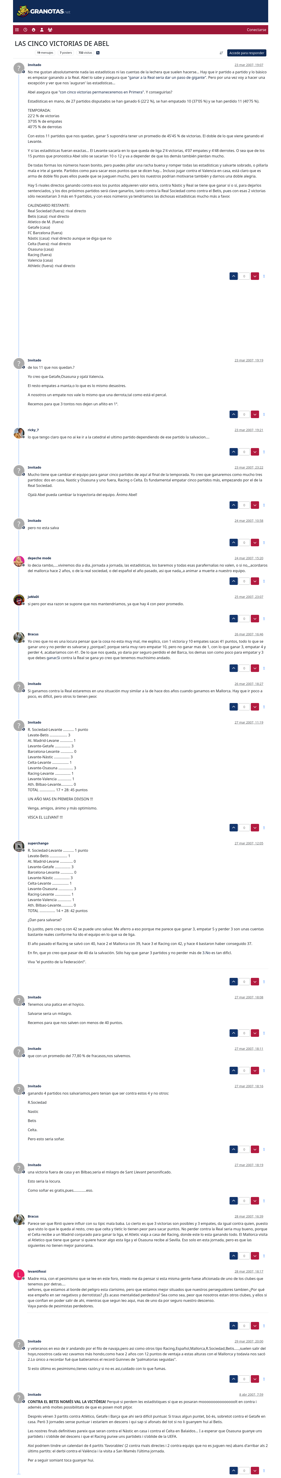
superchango (38, 843)
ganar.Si (53, 657)
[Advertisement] (138, 314)
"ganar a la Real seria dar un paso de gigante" (167, 77)
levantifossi (37, 1271)
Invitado (34, 65)
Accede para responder (246, 53)
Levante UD (24, 53)
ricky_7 (33, 430)
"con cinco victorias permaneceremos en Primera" (101, 92)
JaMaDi (33, 596)
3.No (206, 952)
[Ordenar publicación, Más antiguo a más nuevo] (221, 52)
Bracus (33, 634)
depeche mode (39, 558)
